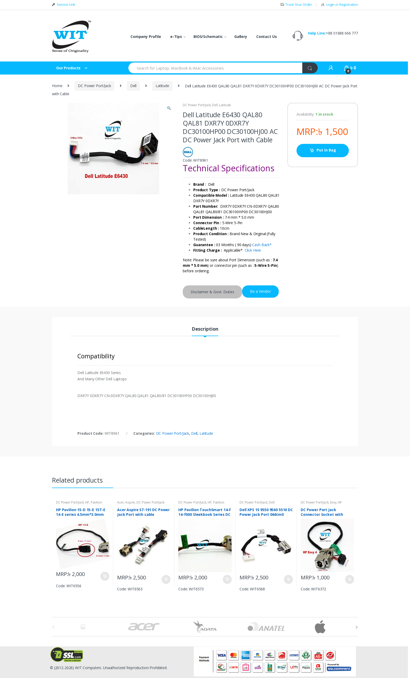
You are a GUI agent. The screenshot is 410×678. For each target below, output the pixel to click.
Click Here (253, 250)
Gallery (240, 36)
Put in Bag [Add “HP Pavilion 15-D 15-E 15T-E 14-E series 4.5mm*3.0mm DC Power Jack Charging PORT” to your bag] (104, 576)
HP (87, 502)
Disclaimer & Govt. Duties (212, 291)
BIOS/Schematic (208, 36)
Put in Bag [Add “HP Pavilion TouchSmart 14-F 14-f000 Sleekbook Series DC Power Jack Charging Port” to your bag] (227, 579)
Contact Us (266, 36)
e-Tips (176, 36)
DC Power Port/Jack (94, 85)
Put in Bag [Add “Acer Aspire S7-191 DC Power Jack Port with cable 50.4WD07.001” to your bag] (165, 579)
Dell (133, 85)
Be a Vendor (260, 291)
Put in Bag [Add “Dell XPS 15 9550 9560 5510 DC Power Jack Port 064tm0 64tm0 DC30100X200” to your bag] (288, 579)
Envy (333, 502)
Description (205, 329)
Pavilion (96, 502)
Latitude (162, 85)
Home (57, 85)
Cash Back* (262, 244)
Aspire (130, 502)
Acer (120, 502)
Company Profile (145, 36)
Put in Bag (326, 150)
